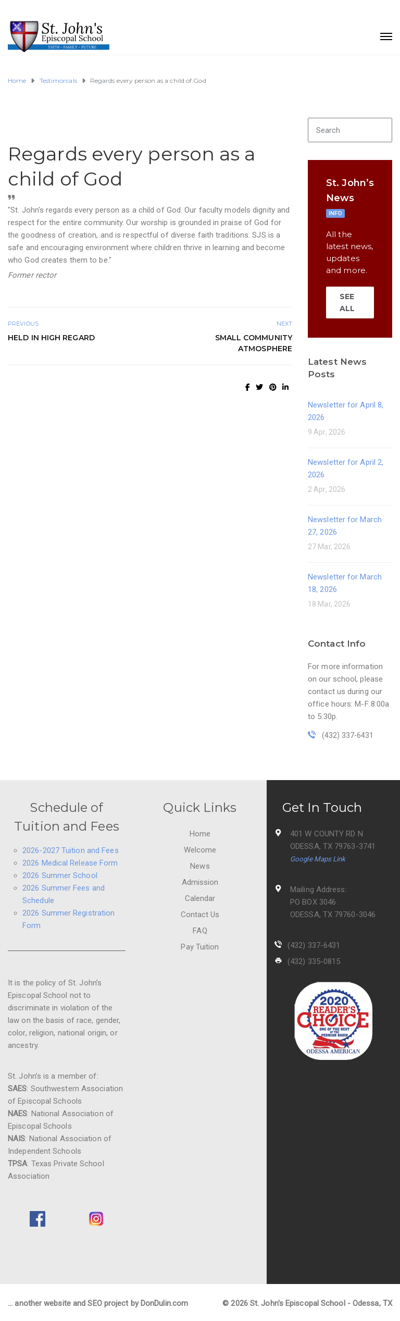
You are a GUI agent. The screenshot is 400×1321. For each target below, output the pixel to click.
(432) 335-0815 (314, 961)
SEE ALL (347, 302)
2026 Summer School (59, 875)
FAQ (200, 930)
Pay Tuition (200, 947)
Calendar (200, 898)
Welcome (200, 850)
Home (200, 833)
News (199, 866)
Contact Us (200, 914)
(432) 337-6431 (314, 945)
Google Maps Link (318, 859)
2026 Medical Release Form (70, 863)
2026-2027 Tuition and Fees (70, 850)
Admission (200, 882)
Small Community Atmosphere (254, 343)
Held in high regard (51, 337)
